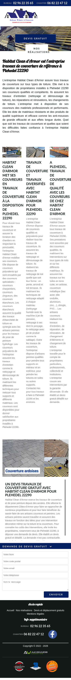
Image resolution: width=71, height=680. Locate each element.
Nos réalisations (38, 50)
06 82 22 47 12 (52, 3)
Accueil (10, 610)
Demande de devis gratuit (27, 546)
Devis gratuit (35, 38)
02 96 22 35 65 (18, 3)
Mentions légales (35, 613)
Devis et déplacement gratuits (49, 610)
